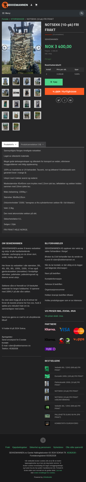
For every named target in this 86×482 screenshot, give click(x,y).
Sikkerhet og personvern (40, 447)
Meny (6, 13)
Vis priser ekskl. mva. (54, 316)
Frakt (7, 447)
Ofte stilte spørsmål (74, 447)
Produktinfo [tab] (9, 144)
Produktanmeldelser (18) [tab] (31, 144)
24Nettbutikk (47, 477)
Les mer (59, 470)
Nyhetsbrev (58, 447)
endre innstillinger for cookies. (44, 473)
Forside (5, 19)
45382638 (71, 453)
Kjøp (53, 82)
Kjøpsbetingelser (19, 447)
